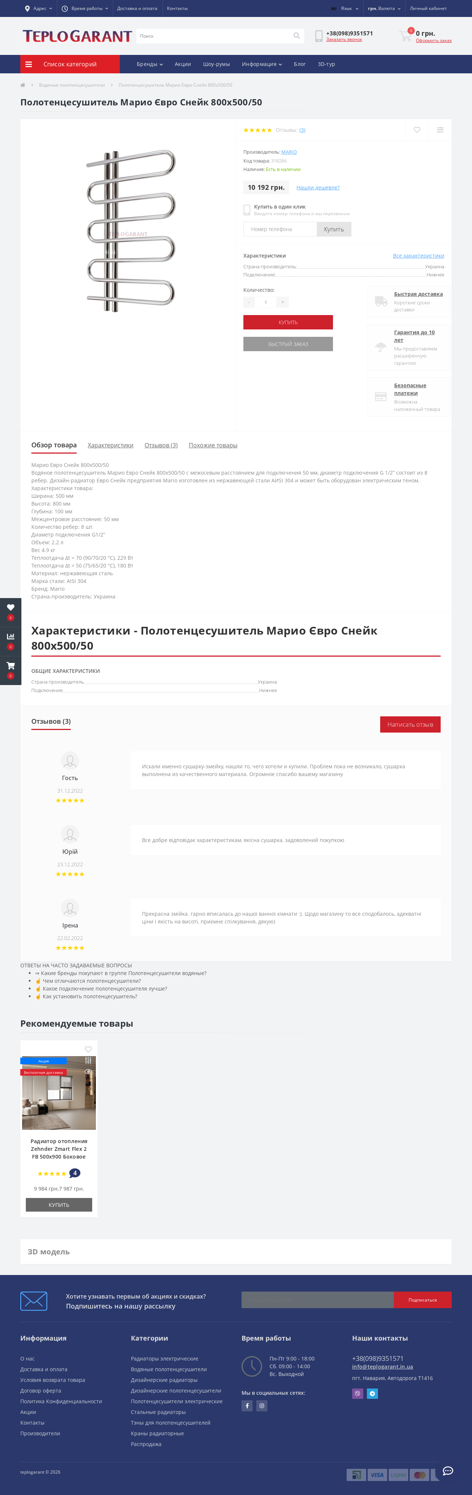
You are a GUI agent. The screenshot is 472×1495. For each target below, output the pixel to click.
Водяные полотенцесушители (72, 85)
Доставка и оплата (137, 8)
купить (288, 322)
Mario (289, 152)
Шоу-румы (216, 63)
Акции (183, 63)
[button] (38, 8)
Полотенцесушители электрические (177, 1401)
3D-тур (327, 63)
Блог (300, 63)
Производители (40, 1433)
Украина (267, 681)
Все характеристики (418, 255)
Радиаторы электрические (164, 1358)
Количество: (259, 289)
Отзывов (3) (161, 445)
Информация (262, 63)
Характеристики (110, 445)
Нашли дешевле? (318, 187)
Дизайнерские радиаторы (164, 1379)
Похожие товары (213, 445)
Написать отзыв (410, 724)
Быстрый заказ (288, 343)
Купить (334, 229)
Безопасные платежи (404, 389)
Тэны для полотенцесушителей (171, 1422)
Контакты (177, 8)
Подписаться (423, 1300)
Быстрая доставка (412, 293)
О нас (27, 1358)
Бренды (150, 63)
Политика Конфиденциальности (61, 1401)
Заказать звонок (344, 39)
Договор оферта (40, 1390)
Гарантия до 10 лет (408, 336)
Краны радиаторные (157, 1433)
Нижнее (268, 690)
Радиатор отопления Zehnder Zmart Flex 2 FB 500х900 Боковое (59, 1149)
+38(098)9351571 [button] (378, 1358)
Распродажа (146, 1443)
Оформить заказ (434, 40)
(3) (302, 129)
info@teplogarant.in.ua (382, 1366)
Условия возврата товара (52, 1379)
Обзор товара (54, 444)
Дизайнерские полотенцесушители (176, 1390)
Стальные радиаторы (158, 1411)
